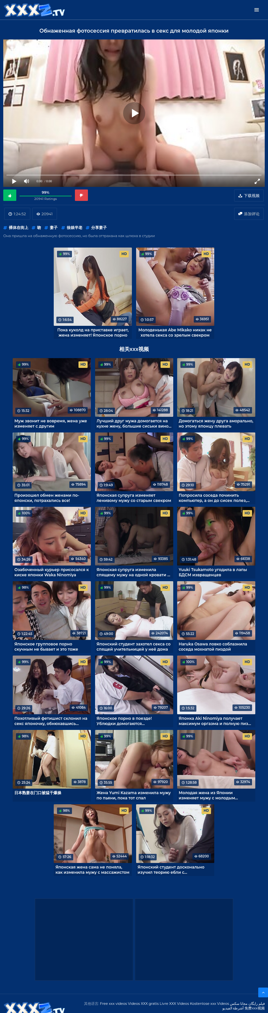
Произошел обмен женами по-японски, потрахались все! (46, 498)
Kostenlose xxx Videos (209, 1003)
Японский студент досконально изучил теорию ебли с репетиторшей (171, 869)
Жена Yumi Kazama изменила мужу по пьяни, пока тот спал (134, 795)
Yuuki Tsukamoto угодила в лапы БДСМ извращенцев (213, 572)
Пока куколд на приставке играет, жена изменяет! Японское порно (93, 332)
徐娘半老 (74, 227)
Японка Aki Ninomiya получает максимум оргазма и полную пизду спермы (216, 721)
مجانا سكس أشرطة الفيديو (235, 1005)
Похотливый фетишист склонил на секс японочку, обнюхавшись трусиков (50, 721)
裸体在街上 (18, 227)
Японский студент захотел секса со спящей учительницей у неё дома (134, 646)
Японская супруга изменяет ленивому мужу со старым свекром (134, 498)
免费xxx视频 (255, 1008)
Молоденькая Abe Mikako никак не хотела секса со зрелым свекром (175, 332)
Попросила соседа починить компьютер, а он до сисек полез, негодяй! (213, 498)
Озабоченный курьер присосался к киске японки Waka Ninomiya (51, 572)
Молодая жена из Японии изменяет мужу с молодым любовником (207, 795)
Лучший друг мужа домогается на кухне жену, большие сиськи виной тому (134, 423)
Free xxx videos (113, 1003)
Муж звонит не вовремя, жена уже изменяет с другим (50, 423)
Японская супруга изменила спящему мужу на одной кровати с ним (133, 572)
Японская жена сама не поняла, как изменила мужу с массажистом (92, 869)
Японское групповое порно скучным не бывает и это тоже (46, 646)
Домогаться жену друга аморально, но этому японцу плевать (216, 423)
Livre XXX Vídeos (174, 1003)
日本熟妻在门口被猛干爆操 (37, 792)
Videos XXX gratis (143, 1003)
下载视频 (252, 195)
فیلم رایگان (256, 1003)
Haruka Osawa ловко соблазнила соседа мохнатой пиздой (213, 646)
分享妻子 (99, 227)
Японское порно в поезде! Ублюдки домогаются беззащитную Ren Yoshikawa (127, 721)
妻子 (54, 227)
